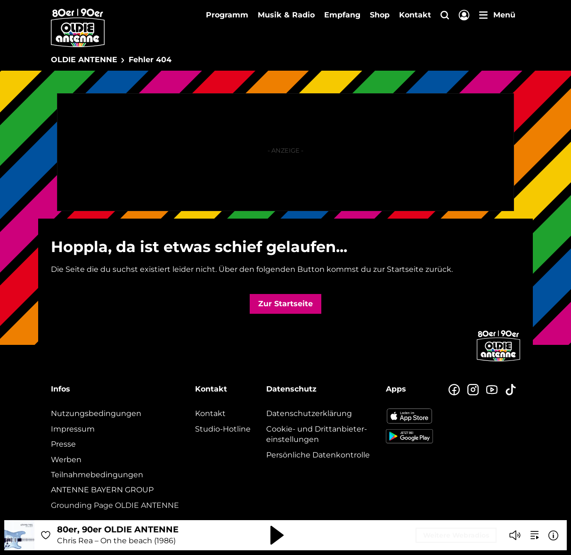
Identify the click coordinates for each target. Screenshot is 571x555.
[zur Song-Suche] (535, 535)
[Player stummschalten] (515, 535)
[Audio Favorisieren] (45, 535)
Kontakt (415, 14)
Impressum (73, 428)
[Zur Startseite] (498, 360)
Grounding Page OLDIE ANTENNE (115, 505)
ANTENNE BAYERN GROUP (102, 489)
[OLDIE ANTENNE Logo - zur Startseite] (78, 27)
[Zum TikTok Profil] (510, 390)
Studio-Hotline (223, 428)
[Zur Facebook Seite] (454, 390)
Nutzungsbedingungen (96, 413)
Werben (66, 459)
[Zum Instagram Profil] (473, 390)
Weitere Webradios (456, 535)
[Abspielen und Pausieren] (277, 535)
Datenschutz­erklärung (309, 413)
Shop (380, 14)
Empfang (342, 14)
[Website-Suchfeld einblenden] (445, 16)
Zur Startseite (285, 303)
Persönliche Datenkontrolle (318, 454)
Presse (63, 444)
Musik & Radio (286, 14)
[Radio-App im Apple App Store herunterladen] (409, 416)
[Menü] (497, 15)
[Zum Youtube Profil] (491, 390)
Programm (227, 14)
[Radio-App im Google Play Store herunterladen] (409, 436)
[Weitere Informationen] (553, 535)
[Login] (464, 16)
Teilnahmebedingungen (97, 474)
